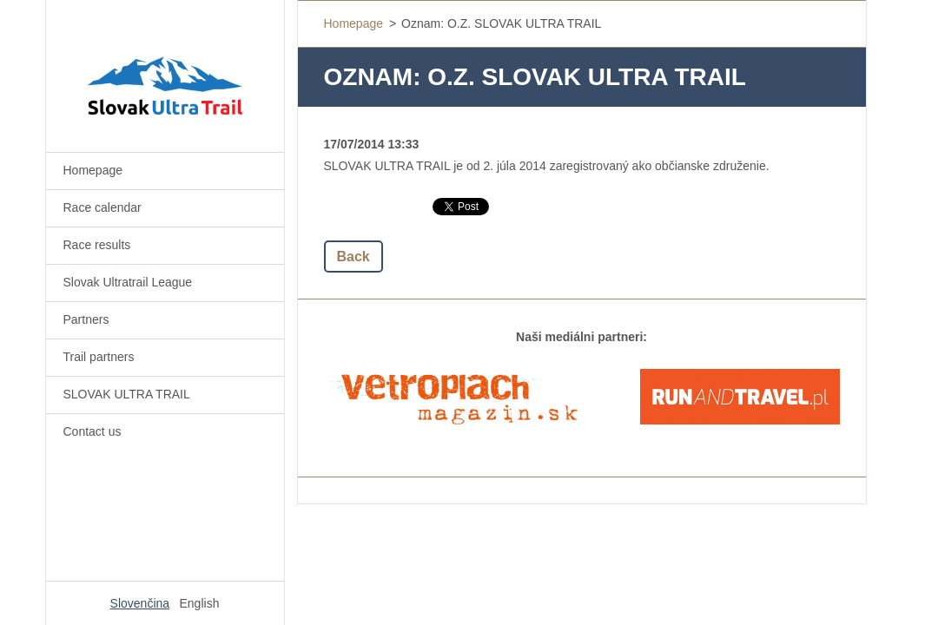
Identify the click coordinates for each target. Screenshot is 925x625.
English (200, 603)
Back (353, 256)
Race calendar (102, 207)
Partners (86, 319)
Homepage (93, 170)
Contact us (92, 431)
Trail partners (99, 357)
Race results (97, 245)
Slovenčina (140, 603)
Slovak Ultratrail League (128, 282)
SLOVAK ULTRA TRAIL (126, 394)
